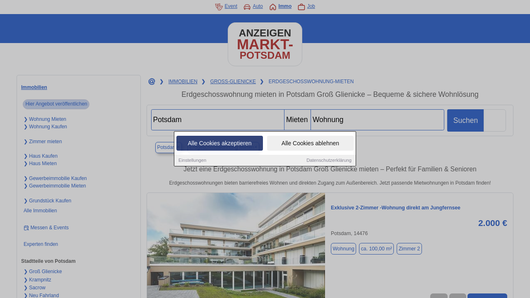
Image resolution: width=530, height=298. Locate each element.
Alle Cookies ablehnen (310, 144)
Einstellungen (192, 161)
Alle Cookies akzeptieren (219, 144)
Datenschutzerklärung (329, 161)
